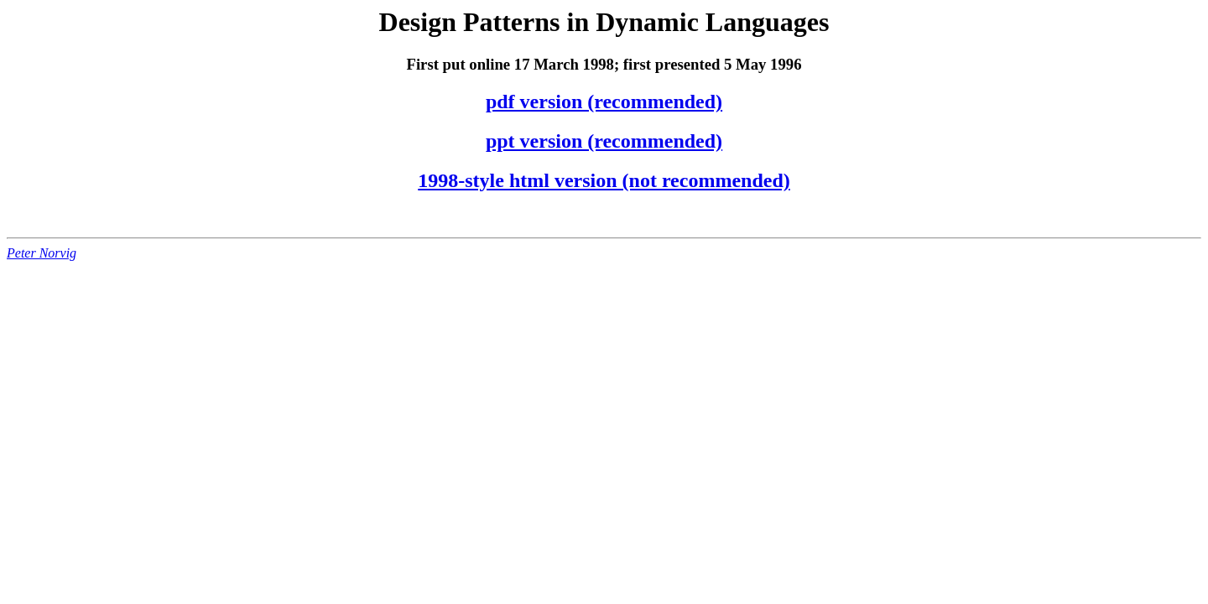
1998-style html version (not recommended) (603, 180)
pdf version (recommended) (604, 101)
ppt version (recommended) (604, 141)
